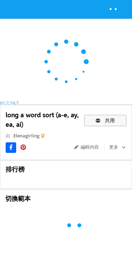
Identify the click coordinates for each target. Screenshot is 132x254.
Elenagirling (26, 135)
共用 (105, 120)
